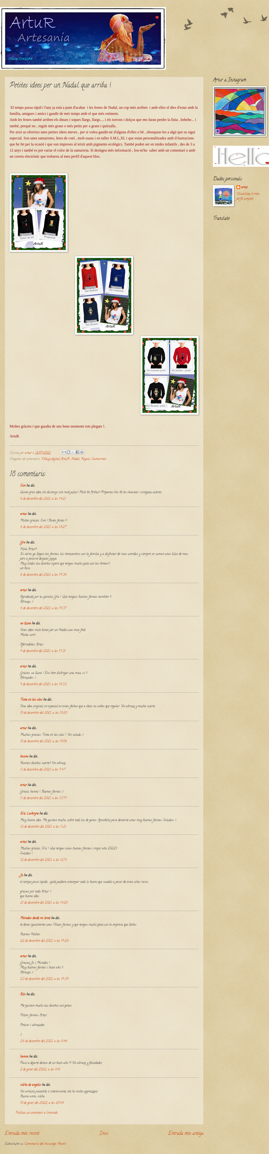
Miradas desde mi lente (35, 918)
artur (23, 514)
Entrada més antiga (186, 1133)
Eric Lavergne (29, 814)
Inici (103, 1133)
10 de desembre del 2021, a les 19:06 (43, 741)
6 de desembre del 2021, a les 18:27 (43, 527)
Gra (22, 542)
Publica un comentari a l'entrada (36, 1113)
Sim (22, 486)
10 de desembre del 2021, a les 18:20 (43, 713)
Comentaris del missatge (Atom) (45, 1144)
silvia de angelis (30, 1085)
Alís (22, 994)
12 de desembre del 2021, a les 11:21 (43, 827)
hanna (24, 756)
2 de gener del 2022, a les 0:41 (40, 1069)
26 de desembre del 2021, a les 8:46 (43, 1041)
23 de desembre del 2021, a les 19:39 (44, 979)
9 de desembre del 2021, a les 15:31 (42, 651)
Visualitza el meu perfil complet (247, 196)
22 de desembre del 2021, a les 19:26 (44, 941)
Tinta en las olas (31, 700)
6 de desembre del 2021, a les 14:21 (43, 499)
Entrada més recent (22, 1133)
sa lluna (25, 623)
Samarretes (98, 459)
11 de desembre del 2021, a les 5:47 (42, 770)
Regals (85, 459)
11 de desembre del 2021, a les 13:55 (43, 798)
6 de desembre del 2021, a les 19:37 (43, 608)
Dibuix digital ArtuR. (55, 459)
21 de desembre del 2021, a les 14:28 (44, 903)
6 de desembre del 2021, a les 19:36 (43, 575)
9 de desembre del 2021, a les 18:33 (43, 684)
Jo (21, 875)
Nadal (75, 459)
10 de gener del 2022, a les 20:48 (42, 1103)
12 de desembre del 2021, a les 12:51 (43, 860)
